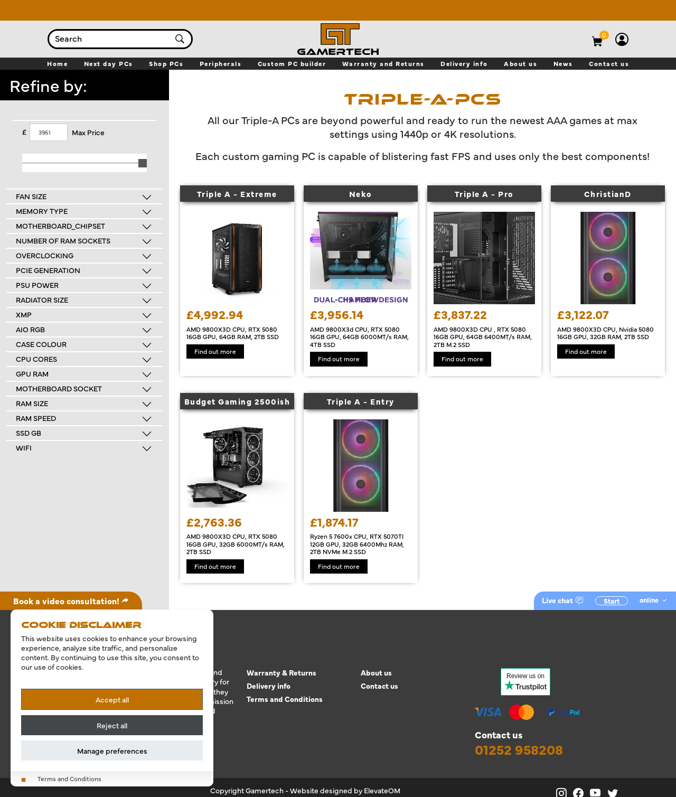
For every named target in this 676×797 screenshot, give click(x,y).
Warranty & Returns (281, 672)
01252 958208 (519, 749)
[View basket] (604, 35)
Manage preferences (112, 750)
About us (376, 672)
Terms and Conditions (285, 699)
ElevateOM (382, 790)
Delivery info (268, 685)
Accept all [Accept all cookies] (112, 699)
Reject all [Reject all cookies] (112, 725)
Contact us (379, 685)
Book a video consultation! (71, 600)
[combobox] (110, 39)
